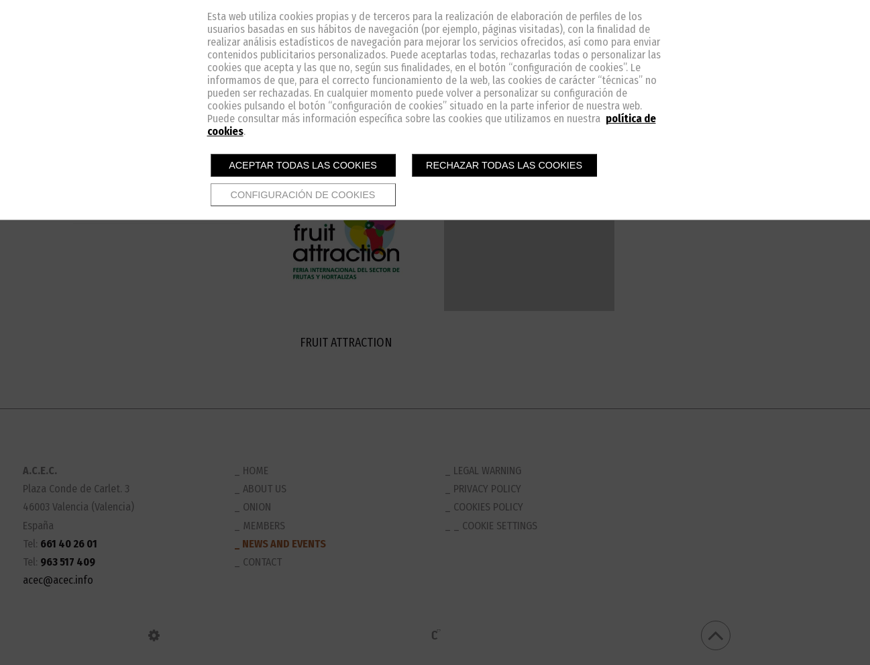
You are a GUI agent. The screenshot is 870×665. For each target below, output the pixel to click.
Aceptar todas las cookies (303, 165)
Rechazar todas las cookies (504, 165)
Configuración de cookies (303, 194)
